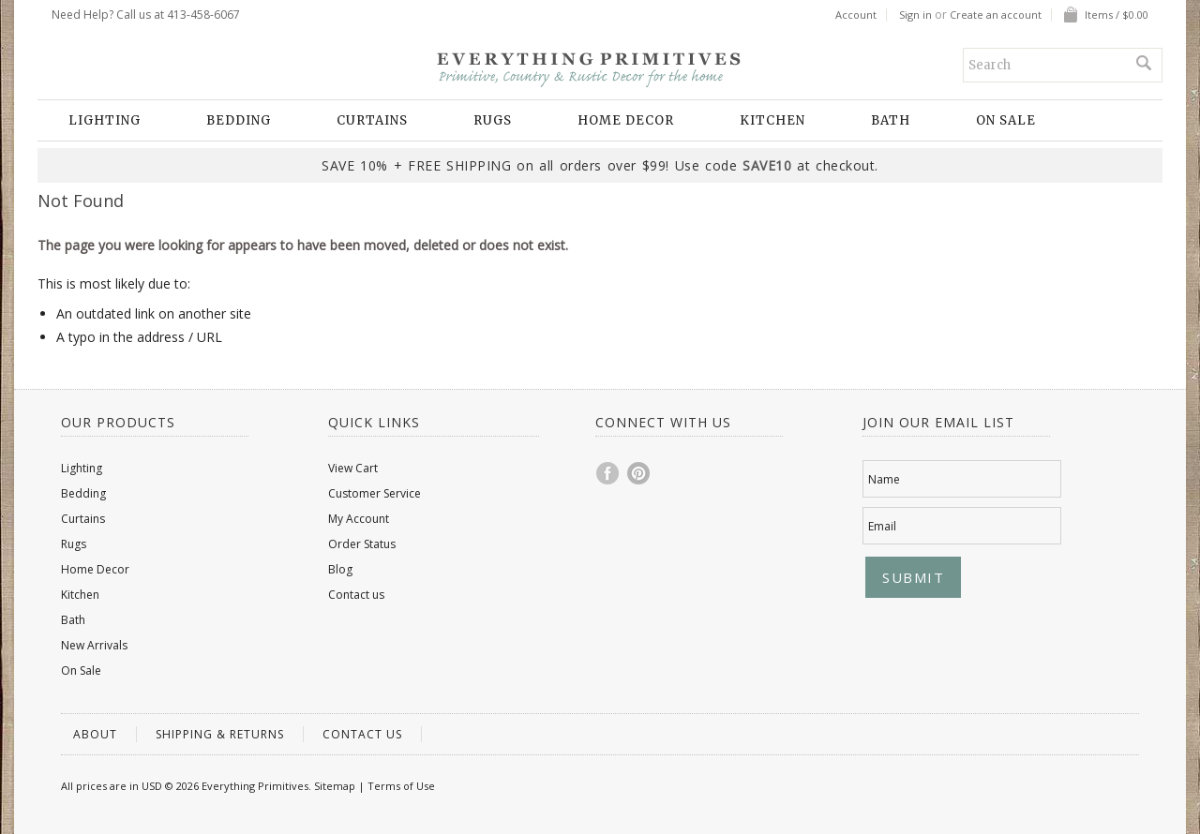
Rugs (492, 120)
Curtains (372, 120)
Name (884, 479)
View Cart (353, 468)
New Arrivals (94, 645)
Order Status (362, 544)
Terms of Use (401, 786)
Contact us (356, 595)
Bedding (238, 120)
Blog (340, 569)
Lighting (104, 120)
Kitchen (772, 120)
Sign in (915, 15)
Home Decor (626, 120)
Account (856, 15)
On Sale (1006, 120)
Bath (890, 120)
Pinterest (639, 473)
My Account (358, 519)
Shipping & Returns (220, 734)
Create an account (996, 15)
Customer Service (374, 493)
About (95, 734)
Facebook (608, 473)
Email (882, 526)
